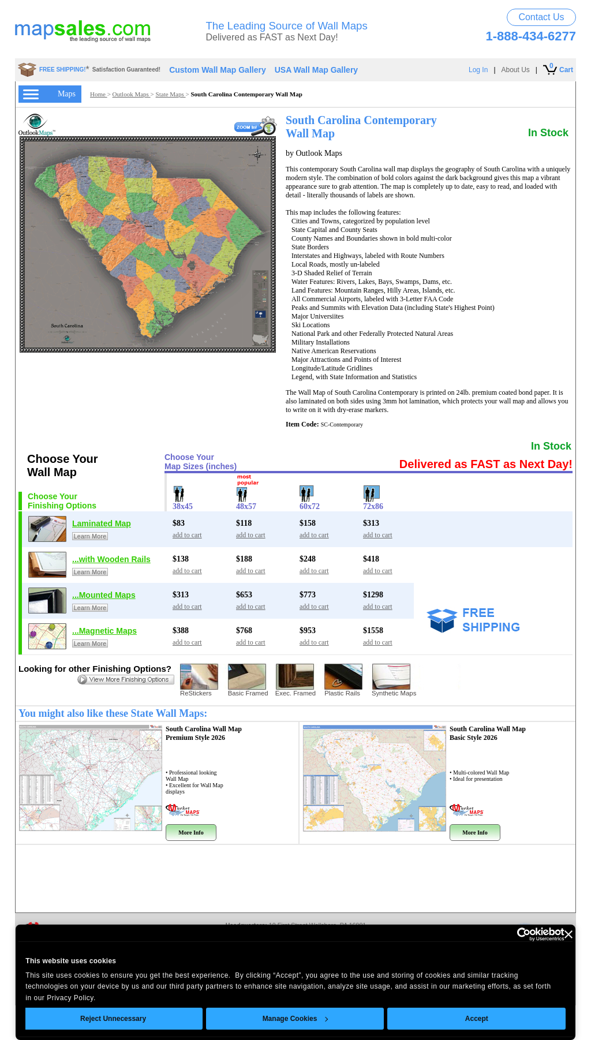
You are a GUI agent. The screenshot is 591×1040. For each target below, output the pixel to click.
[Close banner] (568, 934)
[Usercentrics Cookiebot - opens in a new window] (513, 934)
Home (98, 94)
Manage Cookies (295, 1019)
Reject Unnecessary (113, 1019)
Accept (476, 1019)
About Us (516, 70)
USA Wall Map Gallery (316, 69)
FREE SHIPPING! (62, 69)
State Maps (171, 94)
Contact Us (541, 17)
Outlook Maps (132, 94)
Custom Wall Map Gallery (217, 69)
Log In (478, 70)
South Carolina (204, 733)
